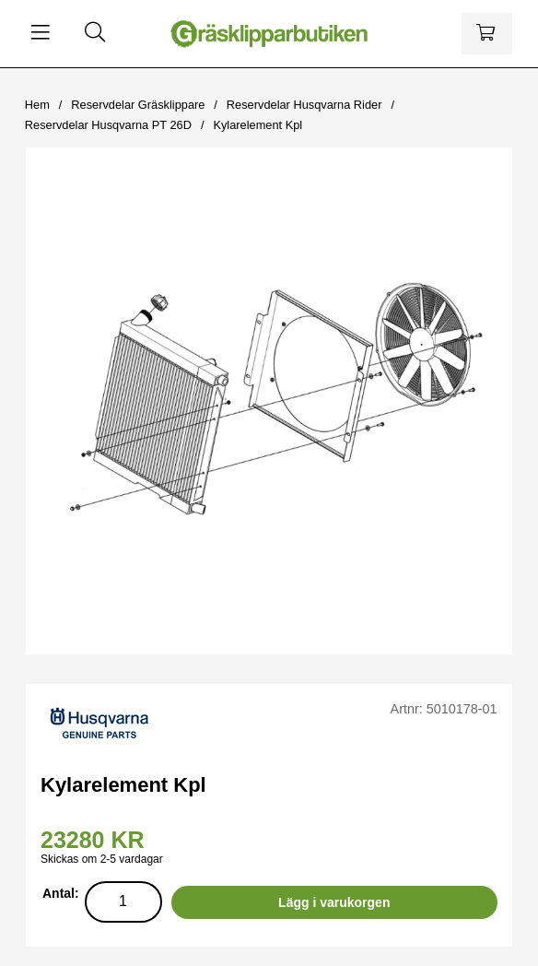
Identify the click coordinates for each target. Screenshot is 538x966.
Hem (37, 105)
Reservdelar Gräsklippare (138, 105)
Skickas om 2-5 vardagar (102, 859)
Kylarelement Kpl (257, 125)
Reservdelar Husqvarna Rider (304, 105)
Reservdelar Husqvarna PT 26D (108, 125)
